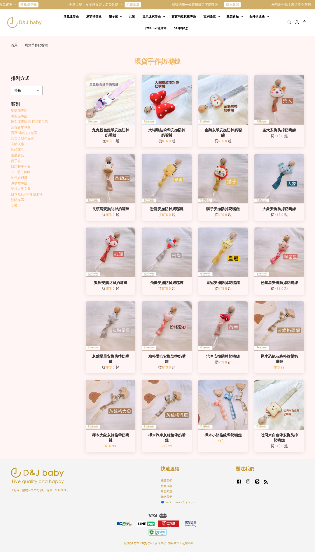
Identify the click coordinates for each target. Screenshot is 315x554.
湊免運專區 (34, 4)
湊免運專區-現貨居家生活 (29, 124)
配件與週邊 (259, 17)
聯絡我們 (166, 498)
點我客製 (238, 4)
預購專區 (17, 202)
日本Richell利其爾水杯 (26, 196)
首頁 (14, 47)
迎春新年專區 (21, 129)
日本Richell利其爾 (154, 29)
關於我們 (166, 482)
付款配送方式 (130, 545)
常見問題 (166, 493)
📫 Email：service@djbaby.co (178, 504)
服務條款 (160, 545)
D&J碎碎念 (181, 29)
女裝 (132, 17)
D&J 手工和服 (20, 174)
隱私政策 (173, 545)
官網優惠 (211, 17)
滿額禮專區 (94, 17)
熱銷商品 (17, 151)
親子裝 (115, 17)
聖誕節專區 (19, 112)
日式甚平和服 (21, 168)
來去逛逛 (138, 4)
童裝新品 (234, 17)
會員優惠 (166, 487)
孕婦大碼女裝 (21, 191)
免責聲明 (187, 545)
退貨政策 (147, 545)
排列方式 (20, 80)
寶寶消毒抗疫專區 (184, 17)
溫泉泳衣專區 (153, 17)
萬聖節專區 (19, 118)
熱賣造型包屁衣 (22, 140)
